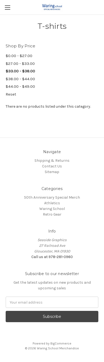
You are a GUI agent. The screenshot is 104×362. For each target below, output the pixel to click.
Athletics (52, 203)
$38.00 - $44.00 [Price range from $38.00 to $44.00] (20, 78)
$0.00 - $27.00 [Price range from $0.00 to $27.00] (19, 55)
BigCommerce (60, 343)
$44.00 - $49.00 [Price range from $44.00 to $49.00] (20, 86)
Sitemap (52, 172)
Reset (11, 94)
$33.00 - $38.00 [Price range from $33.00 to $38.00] (20, 71)
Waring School (52, 208)
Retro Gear (52, 214)
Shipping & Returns (52, 160)
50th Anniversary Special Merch (52, 197)
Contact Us (52, 166)
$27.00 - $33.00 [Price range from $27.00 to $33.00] (20, 63)
